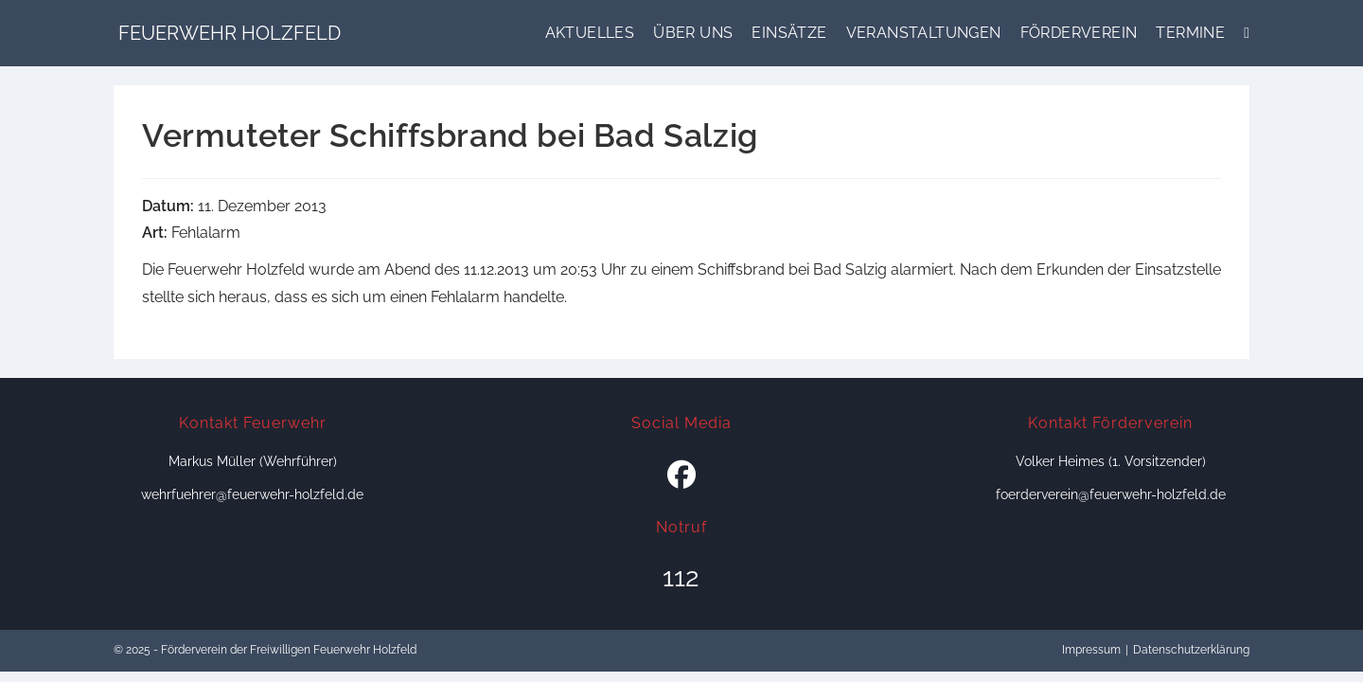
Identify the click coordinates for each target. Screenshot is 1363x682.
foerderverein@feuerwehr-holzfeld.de (1111, 494)
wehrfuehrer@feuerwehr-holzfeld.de (252, 494)
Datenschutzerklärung (1191, 649)
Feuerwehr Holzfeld (229, 33)
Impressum (1091, 649)
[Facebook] (681, 475)
